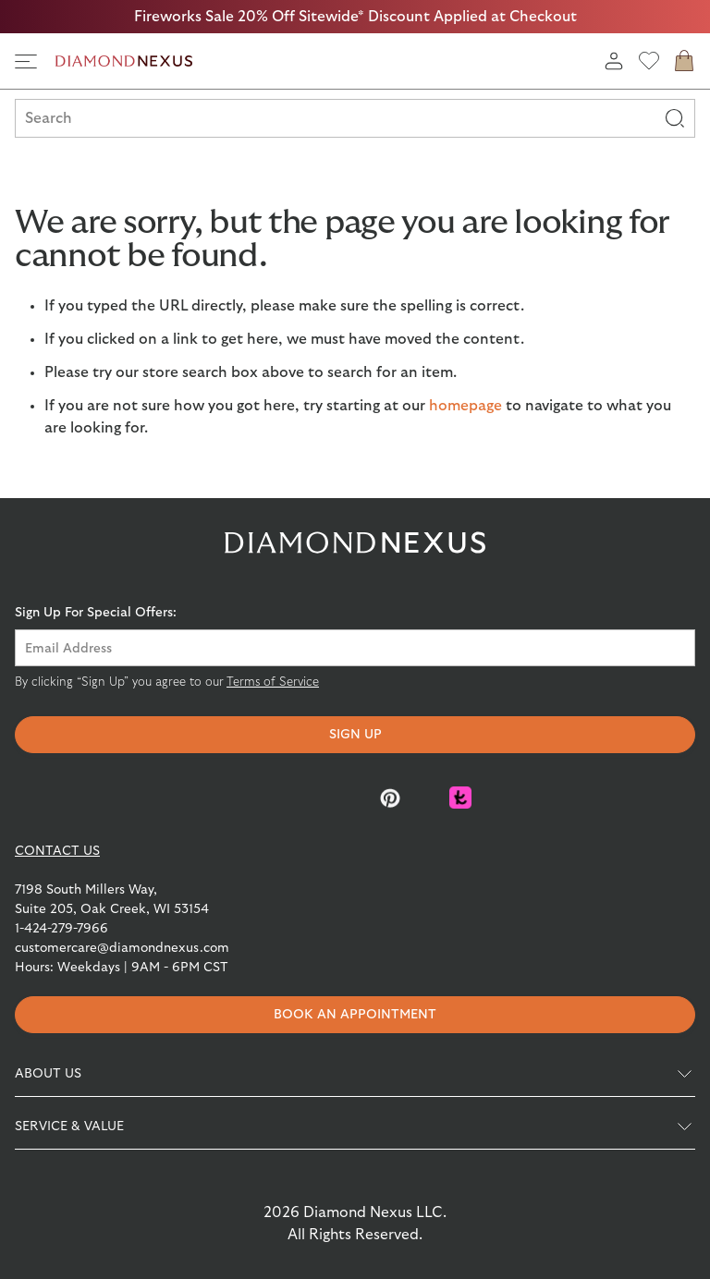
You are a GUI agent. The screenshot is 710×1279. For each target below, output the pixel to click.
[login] (614, 61)
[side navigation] (26, 61)
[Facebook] (250, 797)
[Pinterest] (390, 797)
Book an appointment (355, 1014)
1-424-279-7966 (61, 928)
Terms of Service (272, 682)
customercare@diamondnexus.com (122, 948)
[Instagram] (320, 797)
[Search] (674, 118)
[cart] (684, 61)
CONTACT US (57, 851)
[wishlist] (649, 61)
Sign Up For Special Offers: (96, 612)
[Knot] (460, 797)
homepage (465, 405)
